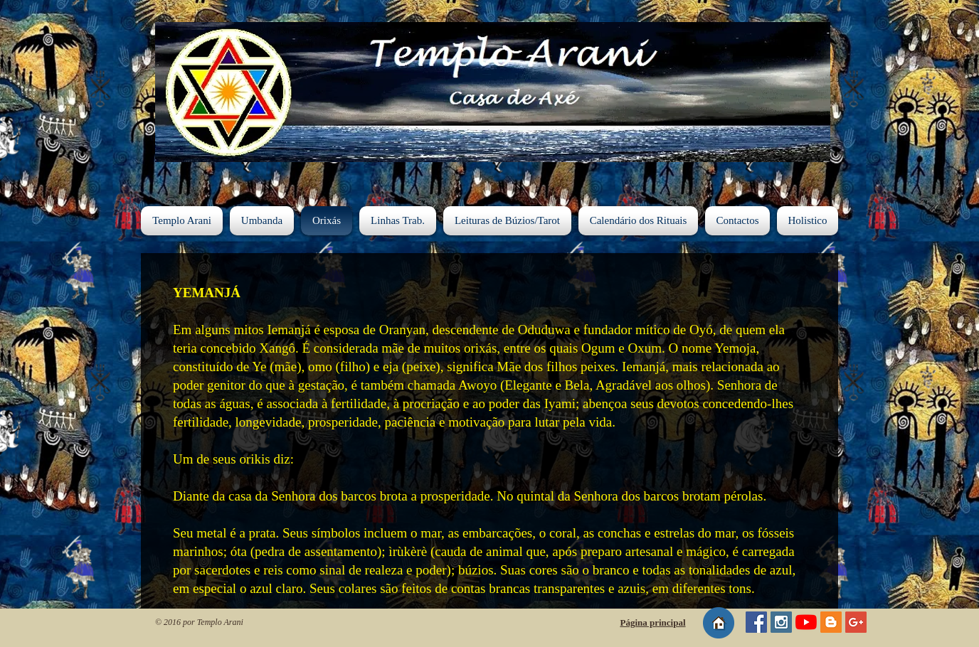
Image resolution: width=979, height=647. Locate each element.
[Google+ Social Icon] (856, 622)
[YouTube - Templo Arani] (806, 622)
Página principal (652, 622)
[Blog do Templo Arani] (831, 622)
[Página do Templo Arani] (756, 622)
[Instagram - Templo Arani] (781, 622)
